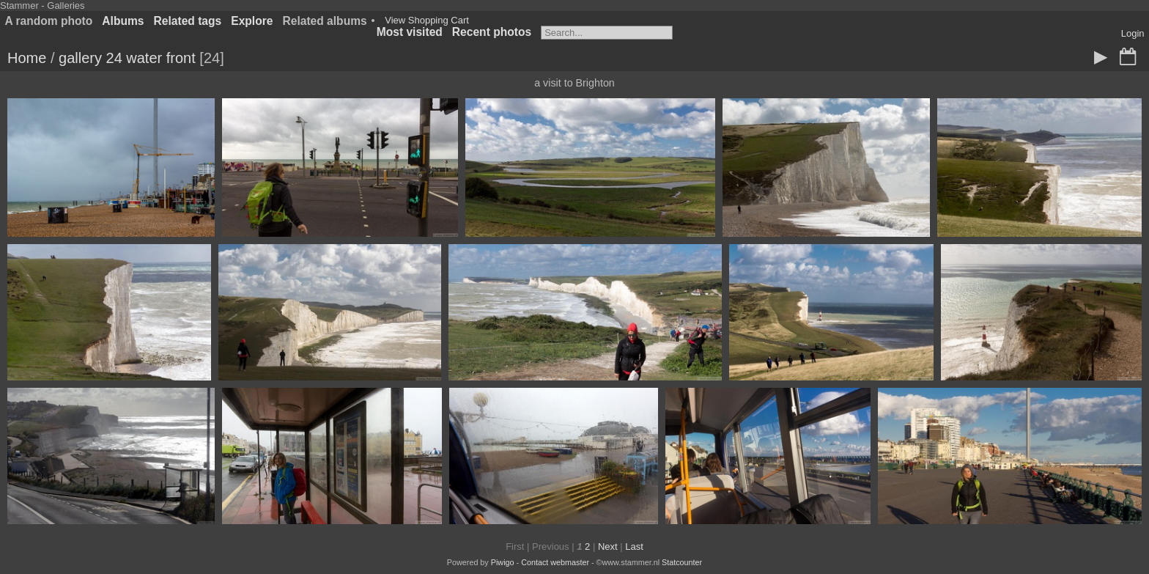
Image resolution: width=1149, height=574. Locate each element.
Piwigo (502, 562)
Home (26, 58)
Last (634, 546)
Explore (252, 21)
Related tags (188, 21)
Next (608, 546)
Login (1133, 33)
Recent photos (491, 32)
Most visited (410, 32)
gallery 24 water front (127, 58)
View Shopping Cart (427, 20)
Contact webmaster (555, 562)
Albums (123, 21)
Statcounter (682, 562)
